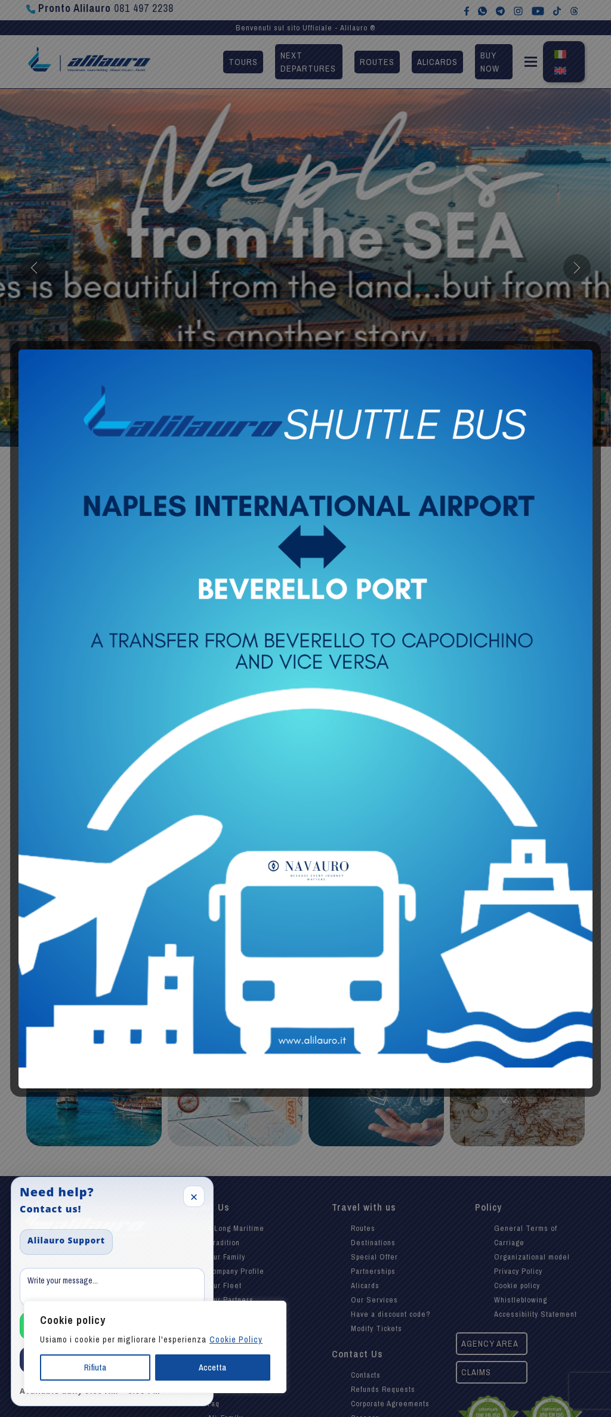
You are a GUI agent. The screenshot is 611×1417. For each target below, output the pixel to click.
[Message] (112, 1287)
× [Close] (194, 1196)
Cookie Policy (236, 1339)
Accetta (212, 1367)
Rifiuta (95, 1367)
